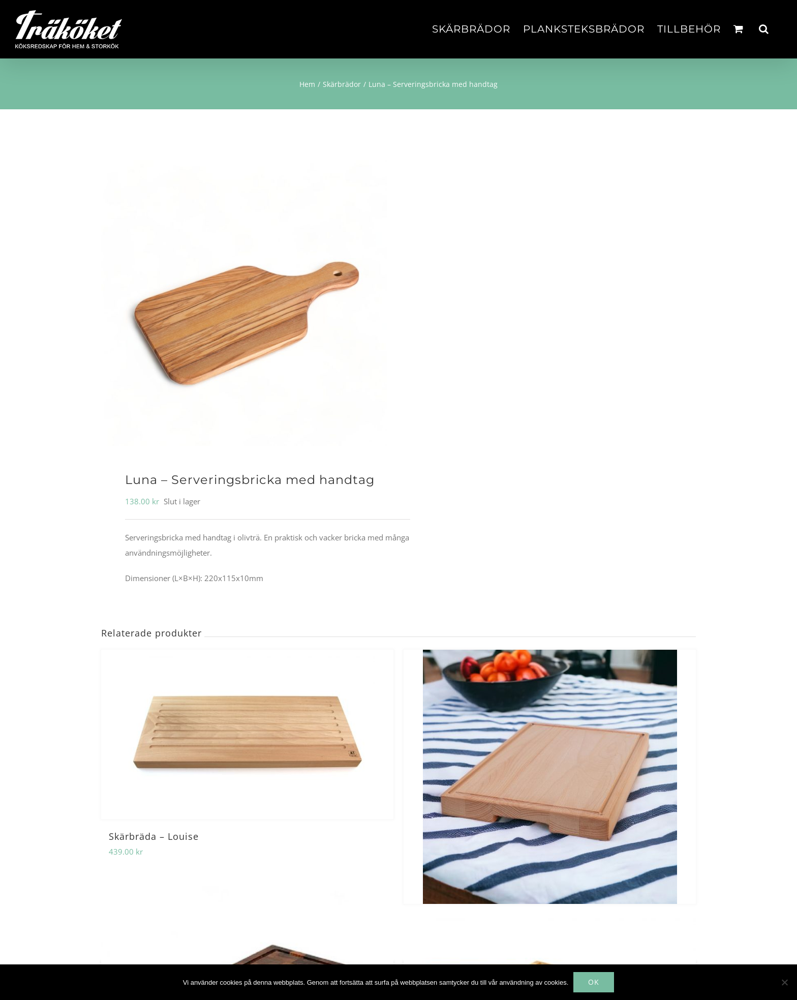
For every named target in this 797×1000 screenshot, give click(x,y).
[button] (764, 29)
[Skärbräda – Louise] (247, 734)
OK (593, 982)
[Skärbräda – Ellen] (550, 777)
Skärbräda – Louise (154, 836)
